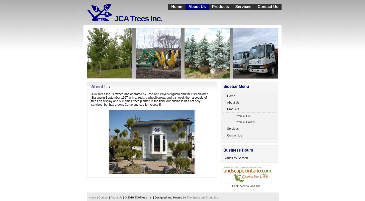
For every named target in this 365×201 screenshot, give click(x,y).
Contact (103, 197)
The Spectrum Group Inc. (203, 197)
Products (220, 7)
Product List (243, 115)
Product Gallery (245, 121)
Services (243, 7)
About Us (197, 7)
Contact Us (268, 7)
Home (176, 7)
